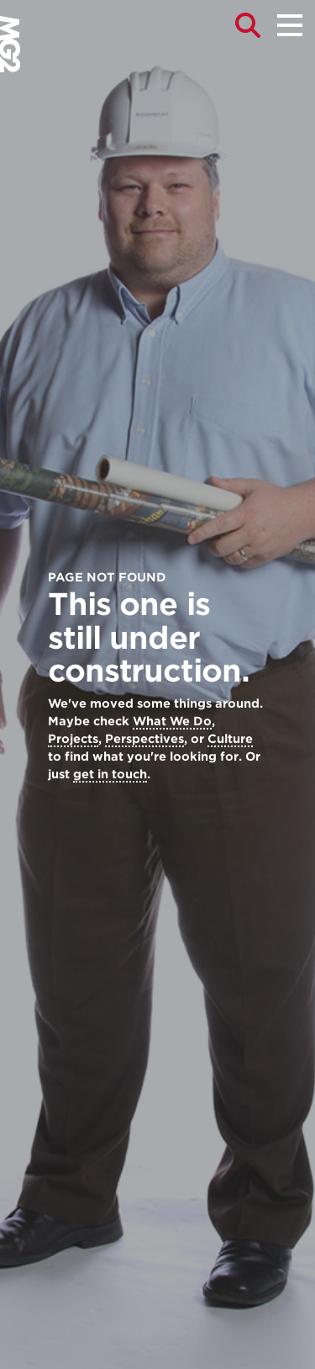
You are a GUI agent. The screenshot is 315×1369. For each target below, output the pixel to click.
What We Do (172, 721)
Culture (230, 739)
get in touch (110, 774)
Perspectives (144, 739)
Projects (73, 739)
